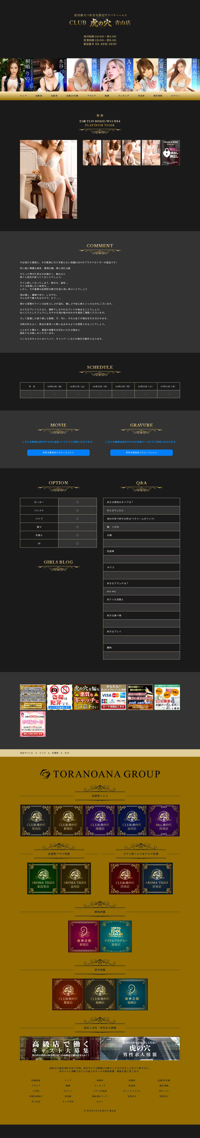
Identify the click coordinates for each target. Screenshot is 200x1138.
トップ (68, 1080)
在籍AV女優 (164, 1080)
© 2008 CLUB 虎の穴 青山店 (100, 1110)
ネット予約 (68, 1101)
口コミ (100, 1101)
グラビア (36, 1085)
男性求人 (164, 1096)
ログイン (68, 1090)
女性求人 (132, 1096)
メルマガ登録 (100, 1090)
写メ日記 (36, 1101)
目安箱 (68, 1096)
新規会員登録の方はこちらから (58, 452)
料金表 (132, 1085)
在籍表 (132, 1080)
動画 (68, 1085)
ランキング (100, 1085)
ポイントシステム (132, 1090)
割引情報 (164, 1085)
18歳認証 (36, 1080)
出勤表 (100, 1080)
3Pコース (164, 1090)
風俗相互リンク (100, 1096)
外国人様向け (36, 1096)
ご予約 (36, 1090)
